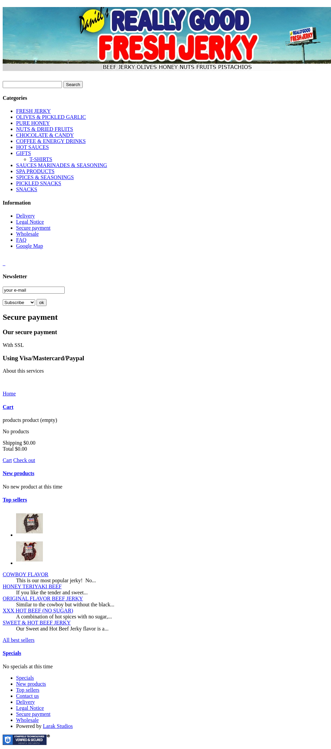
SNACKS (26, 189)
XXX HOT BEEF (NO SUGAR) (38, 610)
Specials (12, 653)
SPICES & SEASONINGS (45, 177)
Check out (24, 460)
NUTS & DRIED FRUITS (44, 129)
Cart (8, 407)
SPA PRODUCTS (35, 171)
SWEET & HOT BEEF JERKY (37, 622)
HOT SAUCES (32, 147)
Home (9, 393)
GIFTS (23, 153)
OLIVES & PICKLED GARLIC (51, 117)
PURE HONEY (33, 123)
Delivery (25, 216)
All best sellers (19, 640)
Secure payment (33, 228)
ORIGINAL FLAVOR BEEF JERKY (43, 598)
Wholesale (27, 234)
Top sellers (15, 500)
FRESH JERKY (33, 111)
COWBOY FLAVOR (25, 574)
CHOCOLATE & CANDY (45, 135)
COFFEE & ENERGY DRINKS (51, 141)
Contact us (27, 696)
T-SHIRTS (40, 159)
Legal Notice (30, 222)
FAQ (21, 240)
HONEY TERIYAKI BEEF (32, 586)
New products (18, 473)
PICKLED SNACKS (38, 183)
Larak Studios (58, 726)
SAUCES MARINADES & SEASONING (61, 165)
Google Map (29, 246)
